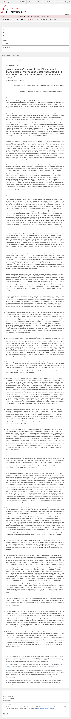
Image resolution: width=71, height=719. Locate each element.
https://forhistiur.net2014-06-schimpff (45, 708)
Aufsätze (16, 56)
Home (3, 16)
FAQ (38, 2)
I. (3, 30)
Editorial (36, 16)
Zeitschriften (47, 16)
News (28, 16)
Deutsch (3, 2)
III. (4, 35)
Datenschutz (52, 2)
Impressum (61, 2)
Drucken (7, 714)
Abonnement (44, 2)
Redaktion (23, 2)
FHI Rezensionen (41, 19)
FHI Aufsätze (29, 19)
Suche (68, 14)
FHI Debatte (53, 19)
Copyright (67, 2)
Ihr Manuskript (31, 2)
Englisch (9, 2)
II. (3, 32)
